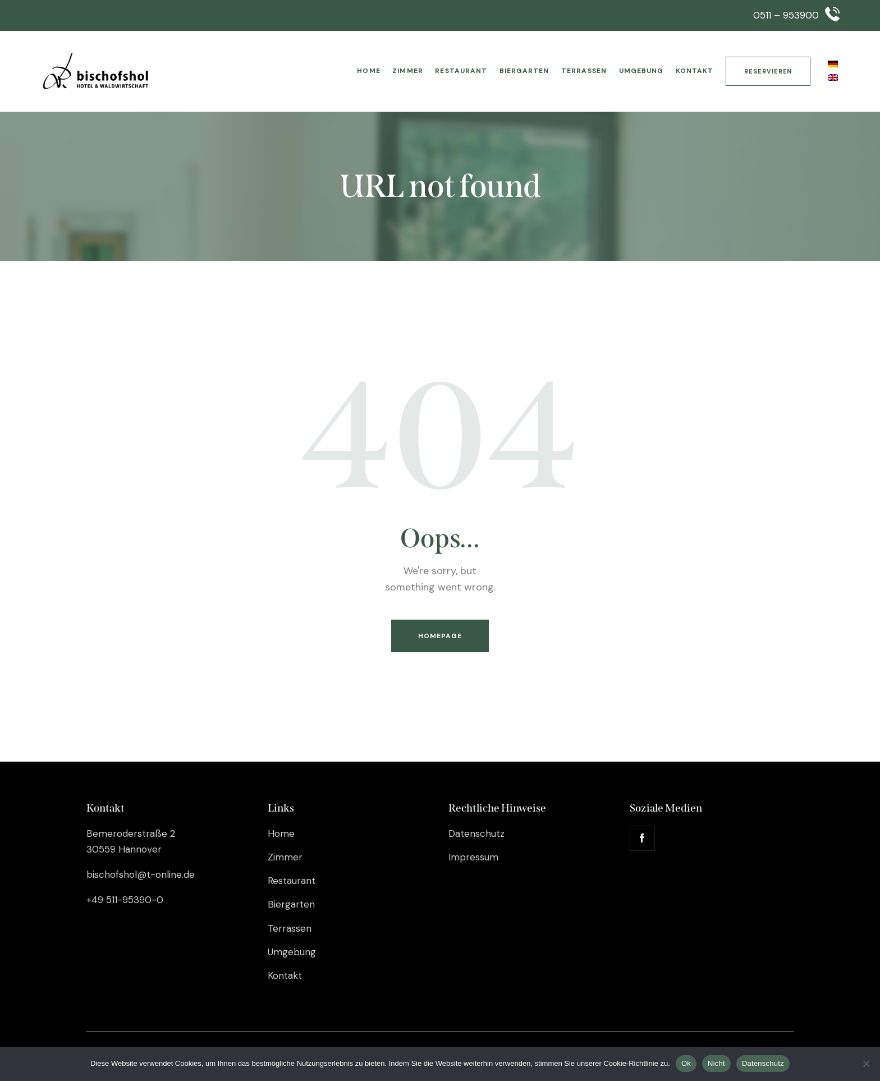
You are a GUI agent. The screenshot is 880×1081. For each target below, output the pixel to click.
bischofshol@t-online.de (140, 874)
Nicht (716, 1063)
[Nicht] (866, 1063)
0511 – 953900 (786, 15)
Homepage (440, 635)
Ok (686, 1063)
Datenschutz (763, 1063)
